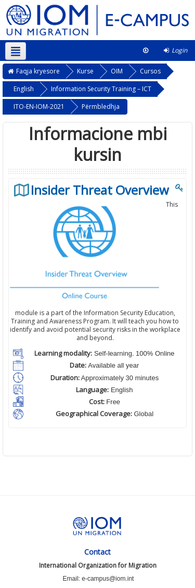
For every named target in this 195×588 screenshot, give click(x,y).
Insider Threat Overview (100, 190)
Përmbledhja (101, 106)
